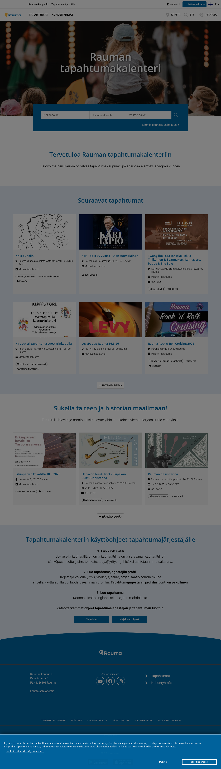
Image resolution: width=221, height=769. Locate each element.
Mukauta (163, 762)
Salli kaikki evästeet (199, 762)
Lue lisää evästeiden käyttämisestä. (25, 751)
